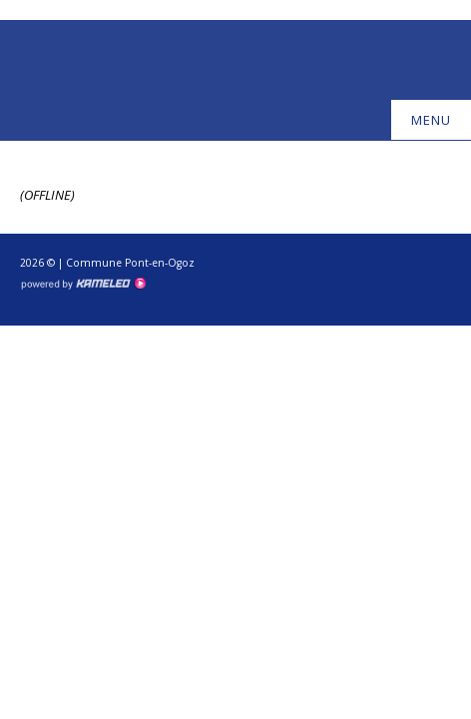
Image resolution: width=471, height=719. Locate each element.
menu (440, 119)
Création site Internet (83, 284)
